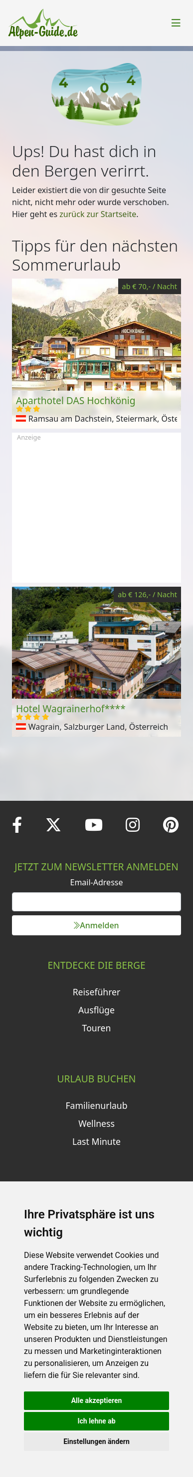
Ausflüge (96, 1010)
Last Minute (96, 1141)
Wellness (96, 1123)
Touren (96, 1028)
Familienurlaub (96, 1105)
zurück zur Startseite (97, 214)
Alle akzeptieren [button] (96, 1400)
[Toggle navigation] (176, 23)
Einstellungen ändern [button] (96, 1441)
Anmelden (96, 925)
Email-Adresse (96, 882)
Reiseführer (97, 992)
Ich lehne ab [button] (96, 1421)
